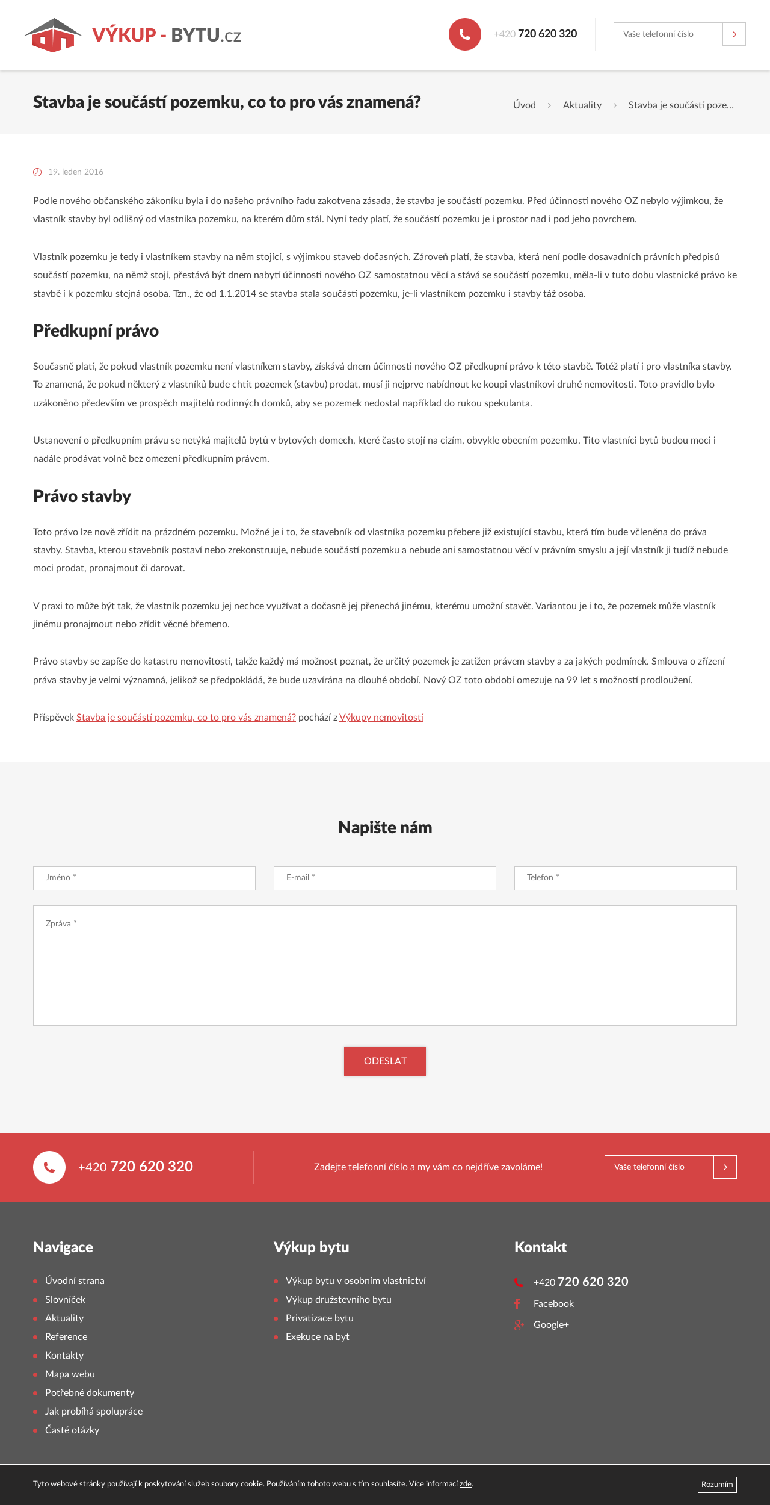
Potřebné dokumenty (89, 1393)
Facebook (554, 1304)
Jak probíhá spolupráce (94, 1412)
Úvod (524, 105)
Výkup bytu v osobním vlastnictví (356, 1281)
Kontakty (64, 1356)
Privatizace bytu (320, 1318)
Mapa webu (70, 1374)
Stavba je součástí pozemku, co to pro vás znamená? (186, 717)
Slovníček (65, 1300)
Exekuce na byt (318, 1337)
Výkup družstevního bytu (339, 1300)
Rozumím (717, 1485)
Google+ (551, 1325)
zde (466, 1484)
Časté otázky (72, 1430)
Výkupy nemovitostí (381, 717)
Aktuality (582, 105)
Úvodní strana (75, 1281)
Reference (66, 1337)
